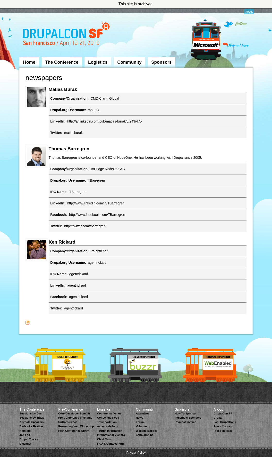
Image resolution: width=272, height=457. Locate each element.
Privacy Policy (136, 452)
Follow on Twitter (234, 24)
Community (129, 62)
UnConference (67, 422)
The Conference (61, 62)
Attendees (142, 413)
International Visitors (111, 434)
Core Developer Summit (74, 413)
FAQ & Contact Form (111, 443)
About (249, 11)
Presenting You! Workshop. (76, 426)
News (139, 417)
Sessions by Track (31, 417)
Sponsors (161, 62)
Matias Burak (63, 89)
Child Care (104, 439)
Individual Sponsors (188, 417)
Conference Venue (109, 413)
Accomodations (107, 426)
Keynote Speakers (31, 422)
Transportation (107, 422)
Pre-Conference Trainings (75, 417)
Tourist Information (110, 430)
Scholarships (144, 434)
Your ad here (235, 44)
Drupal (217, 417)
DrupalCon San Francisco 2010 (67, 35)
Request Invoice (185, 422)
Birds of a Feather (31, 426)
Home (29, 62)
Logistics (98, 62)
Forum (140, 422)
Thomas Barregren (69, 148)
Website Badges (146, 430)
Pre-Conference (70, 409)
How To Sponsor (186, 413)
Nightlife (25, 430)
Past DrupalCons (224, 422)
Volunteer (142, 426)
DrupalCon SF (222, 413)
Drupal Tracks (28, 439)
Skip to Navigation (29, 10)
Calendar (25, 443)
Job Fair (24, 434)
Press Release (222, 430)
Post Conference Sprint (73, 430)
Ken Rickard (62, 242)
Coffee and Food (108, 417)
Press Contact (222, 426)
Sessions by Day (30, 413)
